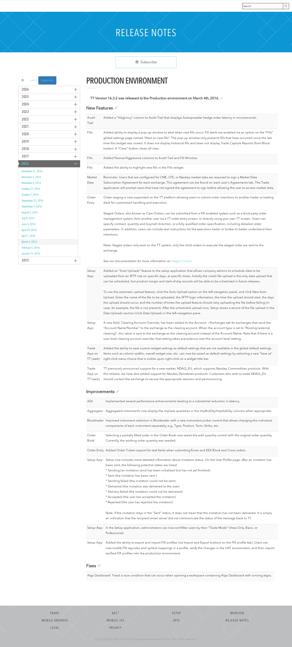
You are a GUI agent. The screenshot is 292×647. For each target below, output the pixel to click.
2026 (23, 89)
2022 (23, 119)
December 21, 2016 (31, 171)
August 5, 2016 (29, 212)
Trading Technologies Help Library (25, 6)
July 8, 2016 (27, 218)
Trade (54, 613)
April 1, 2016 (28, 236)
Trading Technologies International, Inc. (145, 639)
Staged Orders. (182, 261)
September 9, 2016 (31, 207)
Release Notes (237, 620)
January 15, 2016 (30, 254)
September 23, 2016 (32, 201)
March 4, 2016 (29, 242)
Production (47, 80)
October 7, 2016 (30, 195)
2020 (23, 134)
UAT (32, 80)
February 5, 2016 (30, 248)
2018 (23, 149)
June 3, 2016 (28, 224)
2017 (23, 156)
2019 (23, 141)
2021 (23, 126)
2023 (23, 111)
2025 (23, 96)
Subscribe (146, 62)
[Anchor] (221, 98)
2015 (23, 260)
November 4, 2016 (31, 183)
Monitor (237, 613)
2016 (23, 163)
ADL (115, 613)
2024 (23, 104)
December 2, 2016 (31, 177)
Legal (54, 628)
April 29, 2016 (29, 230)
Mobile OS (116, 620)
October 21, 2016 (30, 189)
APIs (176, 620)
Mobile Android (55, 620)
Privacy (115, 628)
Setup (176, 613)
